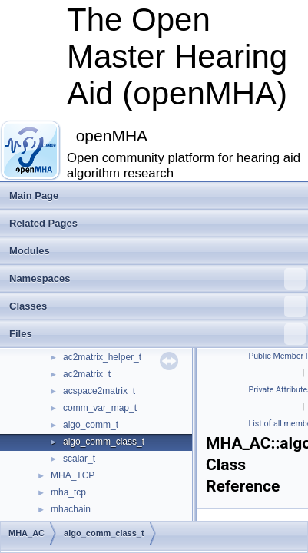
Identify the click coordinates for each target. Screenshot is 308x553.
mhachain (71, 509)
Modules (29, 251)
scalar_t (79, 458)
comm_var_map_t (100, 407)
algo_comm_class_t (103, 441)
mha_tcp (68, 492)
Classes (157, 306)
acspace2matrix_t (99, 391)
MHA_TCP (72, 475)
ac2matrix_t (87, 374)
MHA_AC (26, 533)
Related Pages (43, 223)
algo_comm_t (90, 424)
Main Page (33, 195)
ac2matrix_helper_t (102, 357)
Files (157, 334)
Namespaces (157, 279)
